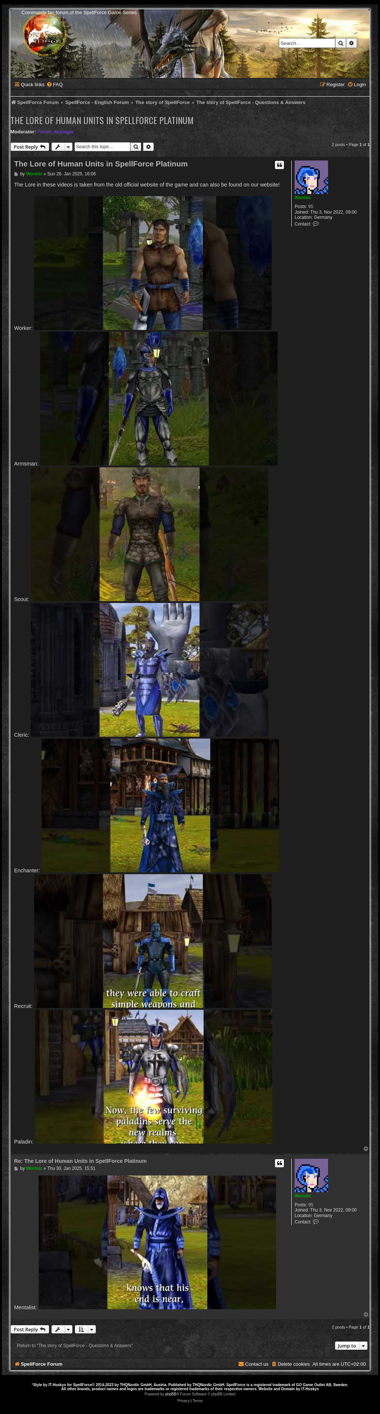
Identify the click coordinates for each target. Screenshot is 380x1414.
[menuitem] (54, 84)
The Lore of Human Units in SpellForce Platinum (102, 120)
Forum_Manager (55, 131)
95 (310, 206)
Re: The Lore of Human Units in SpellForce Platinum (80, 1161)
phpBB (170, 1394)
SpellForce (82, 1385)
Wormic (303, 197)
